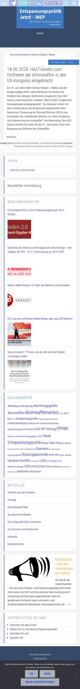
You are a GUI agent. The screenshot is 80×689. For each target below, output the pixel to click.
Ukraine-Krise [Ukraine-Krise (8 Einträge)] (35, 461)
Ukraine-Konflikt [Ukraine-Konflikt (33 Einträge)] (19, 460)
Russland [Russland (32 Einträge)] (42, 449)
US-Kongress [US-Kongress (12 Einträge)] (52, 461)
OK (31, 673)
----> (69, 604)
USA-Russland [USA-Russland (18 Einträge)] (37, 466)
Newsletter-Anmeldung (24, 185)
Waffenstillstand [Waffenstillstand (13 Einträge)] (53, 466)
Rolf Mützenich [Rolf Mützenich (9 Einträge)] (29, 449)
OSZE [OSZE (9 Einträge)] (22, 449)
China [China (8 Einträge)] (61, 413)
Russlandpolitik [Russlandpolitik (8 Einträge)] (54, 449)
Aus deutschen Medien (19, 514)
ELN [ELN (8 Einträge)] (13, 419)
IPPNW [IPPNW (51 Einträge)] (62, 428)
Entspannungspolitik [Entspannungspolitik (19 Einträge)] (26, 418)
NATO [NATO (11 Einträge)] (40, 436)
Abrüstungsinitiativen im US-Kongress (28, 146)
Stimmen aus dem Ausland (21, 492)
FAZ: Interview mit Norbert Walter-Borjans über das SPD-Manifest (40, 318)
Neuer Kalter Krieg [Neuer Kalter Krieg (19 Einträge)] (52, 442)
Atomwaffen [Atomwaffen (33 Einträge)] (16, 413)
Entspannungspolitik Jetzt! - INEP (40, 14)
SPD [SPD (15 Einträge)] (57, 454)
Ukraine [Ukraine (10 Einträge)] (68, 455)
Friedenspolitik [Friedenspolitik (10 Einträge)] (33, 423)
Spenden (14, 637)
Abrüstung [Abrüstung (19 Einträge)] (13, 406)
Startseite (5, 1)
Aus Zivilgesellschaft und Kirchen (24, 521)
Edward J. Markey (51, 146)
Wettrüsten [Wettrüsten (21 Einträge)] (23, 471)
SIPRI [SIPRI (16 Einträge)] (51, 454)
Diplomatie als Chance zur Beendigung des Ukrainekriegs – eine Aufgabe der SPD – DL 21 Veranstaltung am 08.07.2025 (40, 249)
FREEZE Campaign (66, 146)
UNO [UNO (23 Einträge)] (43, 461)
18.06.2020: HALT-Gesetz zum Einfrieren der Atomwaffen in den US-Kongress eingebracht (36, 74)
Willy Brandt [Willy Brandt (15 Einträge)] (35, 471)
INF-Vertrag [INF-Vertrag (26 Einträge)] (48, 429)
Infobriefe (12, 536)
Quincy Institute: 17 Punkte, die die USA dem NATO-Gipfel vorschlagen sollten (36, 354)
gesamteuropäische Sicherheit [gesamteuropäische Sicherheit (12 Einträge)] (21, 429)
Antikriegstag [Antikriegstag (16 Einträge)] (26, 406)
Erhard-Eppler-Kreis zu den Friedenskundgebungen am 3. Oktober (36, 212)
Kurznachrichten (16, 544)
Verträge (12, 499)
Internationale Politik (18, 507)
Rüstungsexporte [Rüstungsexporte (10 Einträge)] (14, 455)
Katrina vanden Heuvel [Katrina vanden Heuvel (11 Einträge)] (17, 436)
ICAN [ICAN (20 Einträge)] (37, 429)
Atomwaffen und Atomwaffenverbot (25, 143)
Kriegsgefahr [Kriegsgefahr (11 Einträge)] (32, 436)
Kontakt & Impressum (40, 654)
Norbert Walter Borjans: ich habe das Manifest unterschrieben (39, 285)
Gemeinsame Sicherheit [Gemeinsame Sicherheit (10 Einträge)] (49, 423)
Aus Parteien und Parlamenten (51, 143)
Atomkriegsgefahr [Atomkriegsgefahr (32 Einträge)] (45, 406)
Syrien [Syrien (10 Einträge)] (62, 455)
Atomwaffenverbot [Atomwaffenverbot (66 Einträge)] (42, 412)
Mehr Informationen (40, 682)
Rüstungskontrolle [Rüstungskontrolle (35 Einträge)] (35, 454)
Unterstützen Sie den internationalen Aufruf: (64, 566)
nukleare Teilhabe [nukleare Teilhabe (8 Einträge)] (13, 449)
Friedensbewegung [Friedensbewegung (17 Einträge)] (17, 423)
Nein (47, 673)
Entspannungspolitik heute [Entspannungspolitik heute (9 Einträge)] (48, 419)
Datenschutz (40, 658)
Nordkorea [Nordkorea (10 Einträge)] (66, 443)
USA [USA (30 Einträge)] (27, 466)
